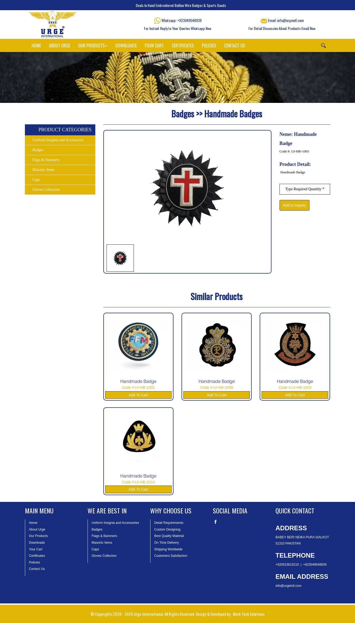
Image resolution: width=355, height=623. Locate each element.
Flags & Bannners (45, 160)
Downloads (37, 542)
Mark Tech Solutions (249, 614)
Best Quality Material (169, 536)
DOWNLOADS (126, 45)
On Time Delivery (166, 542)
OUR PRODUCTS (92, 45)
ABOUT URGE (59, 45)
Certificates (37, 556)
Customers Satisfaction (170, 556)
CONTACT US (234, 45)
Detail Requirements (168, 523)
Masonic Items (43, 170)
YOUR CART (154, 45)
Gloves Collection (46, 190)
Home (33, 523)
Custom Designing (167, 529)
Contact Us (37, 569)
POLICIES (209, 45)
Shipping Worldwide (168, 549)
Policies (34, 562)
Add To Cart (138, 395)
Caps (36, 180)
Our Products (38, 536)
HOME (36, 45)
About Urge (37, 529)
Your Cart (35, 549)
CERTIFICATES (183, 45)
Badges (37, 150)
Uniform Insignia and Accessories (57, 140)
